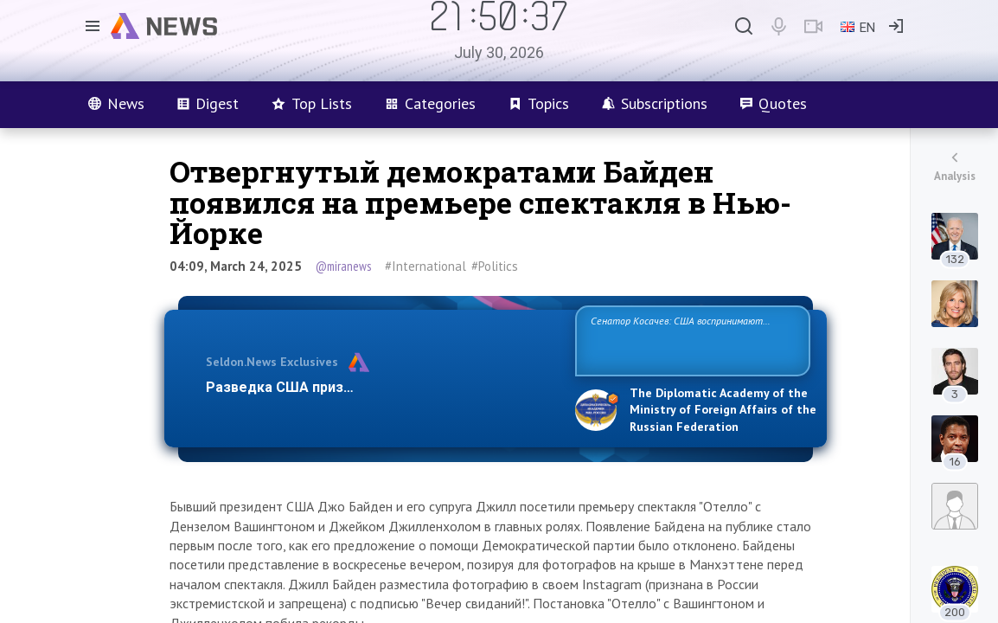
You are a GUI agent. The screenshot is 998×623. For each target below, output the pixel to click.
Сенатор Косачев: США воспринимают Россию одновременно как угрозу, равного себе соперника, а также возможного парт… (690, 339)
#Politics (494, 266)
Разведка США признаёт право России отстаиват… (380, 387)
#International (425, 266)
